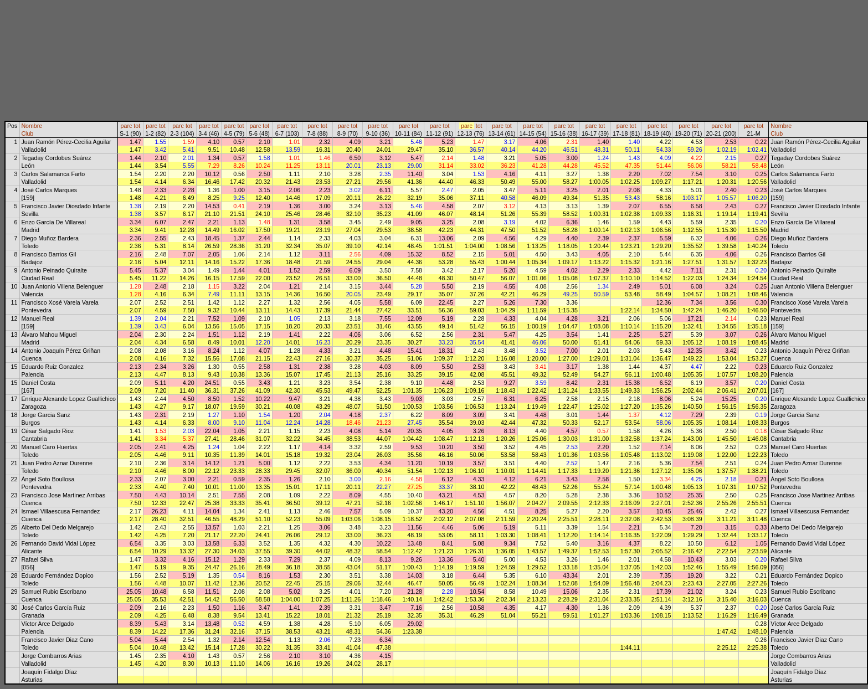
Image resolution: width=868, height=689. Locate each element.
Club (27, 133)
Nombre (31, 125)
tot (136, 125)
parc (126, 125)
